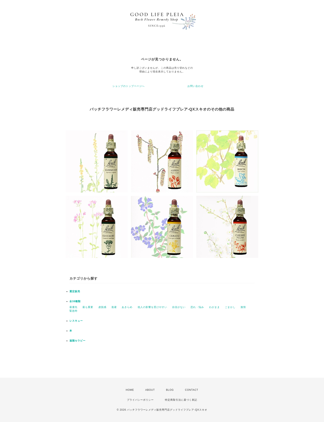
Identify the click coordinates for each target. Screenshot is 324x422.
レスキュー (76, 320)
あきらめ (127, 307)
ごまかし (230, 307)
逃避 (114, 307)
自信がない (179, 307)
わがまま (214, 307)
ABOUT (150, 389)
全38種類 (75, 301)
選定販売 (74, 291)
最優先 (73, 307)
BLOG (170, 389)
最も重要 (87, 307)
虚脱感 (102, 307)
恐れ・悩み (197, 307)
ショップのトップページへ (128, 86)
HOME (130, 389)
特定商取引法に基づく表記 (181, 399)
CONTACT (191, 389)
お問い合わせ (195, 86)
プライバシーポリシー (140, 399)
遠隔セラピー (77, 340)
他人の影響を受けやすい (152, 307)
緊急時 (73, 310)
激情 (243, 307)
